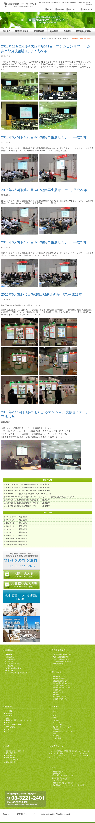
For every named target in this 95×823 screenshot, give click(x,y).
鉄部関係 (56, 729)
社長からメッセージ (13, 722)
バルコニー (56, 720)
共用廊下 (56, 718)
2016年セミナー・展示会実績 (16, 517)
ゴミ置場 (56, 736)
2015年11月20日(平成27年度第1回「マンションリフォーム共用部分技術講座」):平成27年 (40, 497)
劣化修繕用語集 (58, 772)
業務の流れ (10, 657)
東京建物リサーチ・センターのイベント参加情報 (69, 785)
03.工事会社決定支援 (12, 664)
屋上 (54, 711)
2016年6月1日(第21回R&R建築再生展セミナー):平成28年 (27, 491)
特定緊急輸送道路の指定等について (64, 688)
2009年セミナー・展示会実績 (16, 535)
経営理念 (9, 713)
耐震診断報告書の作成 (60, 697)
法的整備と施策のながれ (61, 681)
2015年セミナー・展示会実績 (16, 520)
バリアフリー (57, 724)
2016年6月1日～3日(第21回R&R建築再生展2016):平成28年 (28, 494)
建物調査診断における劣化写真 (63, 783)
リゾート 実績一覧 (12, 760)
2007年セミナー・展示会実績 (16, 538)
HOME (44, 38)
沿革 (7, 718)
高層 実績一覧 (11, 753)
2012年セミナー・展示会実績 (16, 529)
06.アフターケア (10, 670)
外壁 (54, 713)
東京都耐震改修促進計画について (64, 683)
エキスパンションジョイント (62, 731)
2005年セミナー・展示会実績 (16, 545)
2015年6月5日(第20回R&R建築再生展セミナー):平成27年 (44, 137)
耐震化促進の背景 (59, 678)
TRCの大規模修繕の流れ (61, 657)
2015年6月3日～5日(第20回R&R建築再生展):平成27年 (41, 294)
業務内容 (9, 655)
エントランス (57, 722)
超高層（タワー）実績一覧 (15, 751)
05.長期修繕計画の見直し (13, 668)
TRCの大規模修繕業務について (63, 655)
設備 (54, 734)
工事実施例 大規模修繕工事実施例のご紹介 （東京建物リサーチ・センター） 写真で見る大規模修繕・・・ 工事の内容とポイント (62, 777)
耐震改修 (56, 694)
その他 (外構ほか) (58, 738)
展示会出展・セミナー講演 (58, 38)
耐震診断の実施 (58, 692)
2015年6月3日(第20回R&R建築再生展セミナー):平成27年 (44, 242)
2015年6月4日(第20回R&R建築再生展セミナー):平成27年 (44, 190)
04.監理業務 (9, 666)
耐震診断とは (57, 690)
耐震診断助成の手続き (60, 699)
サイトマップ (10, 731)
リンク (8, 729)
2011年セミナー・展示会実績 (16, 532)
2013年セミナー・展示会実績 (16, 526)
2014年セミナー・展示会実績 (16, 523)
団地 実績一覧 (11, 762)
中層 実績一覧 (11, 755)
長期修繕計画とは (59, 664)
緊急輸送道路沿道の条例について (64, 685)
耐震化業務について (59, 676)
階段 (54, 716)
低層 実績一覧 (11, 757)
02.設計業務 (9, 661)
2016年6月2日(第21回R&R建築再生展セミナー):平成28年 (27, 487)
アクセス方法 (10, 727)
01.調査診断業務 (10, 659)
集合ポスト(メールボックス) (62, 727)
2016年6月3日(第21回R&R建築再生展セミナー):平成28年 (27, 484)
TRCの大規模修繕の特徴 (61, 659)
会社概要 (9, 711)
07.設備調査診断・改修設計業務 (16, 673)
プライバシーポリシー (13, 724)
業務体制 (9, 716)
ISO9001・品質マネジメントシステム (18, 720)
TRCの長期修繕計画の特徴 (62, 661)
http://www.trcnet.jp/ (47, 814)
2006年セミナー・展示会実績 (16, 542)
